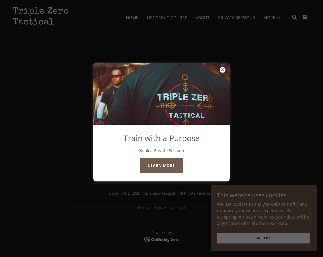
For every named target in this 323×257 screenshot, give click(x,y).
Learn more (161, 165)
